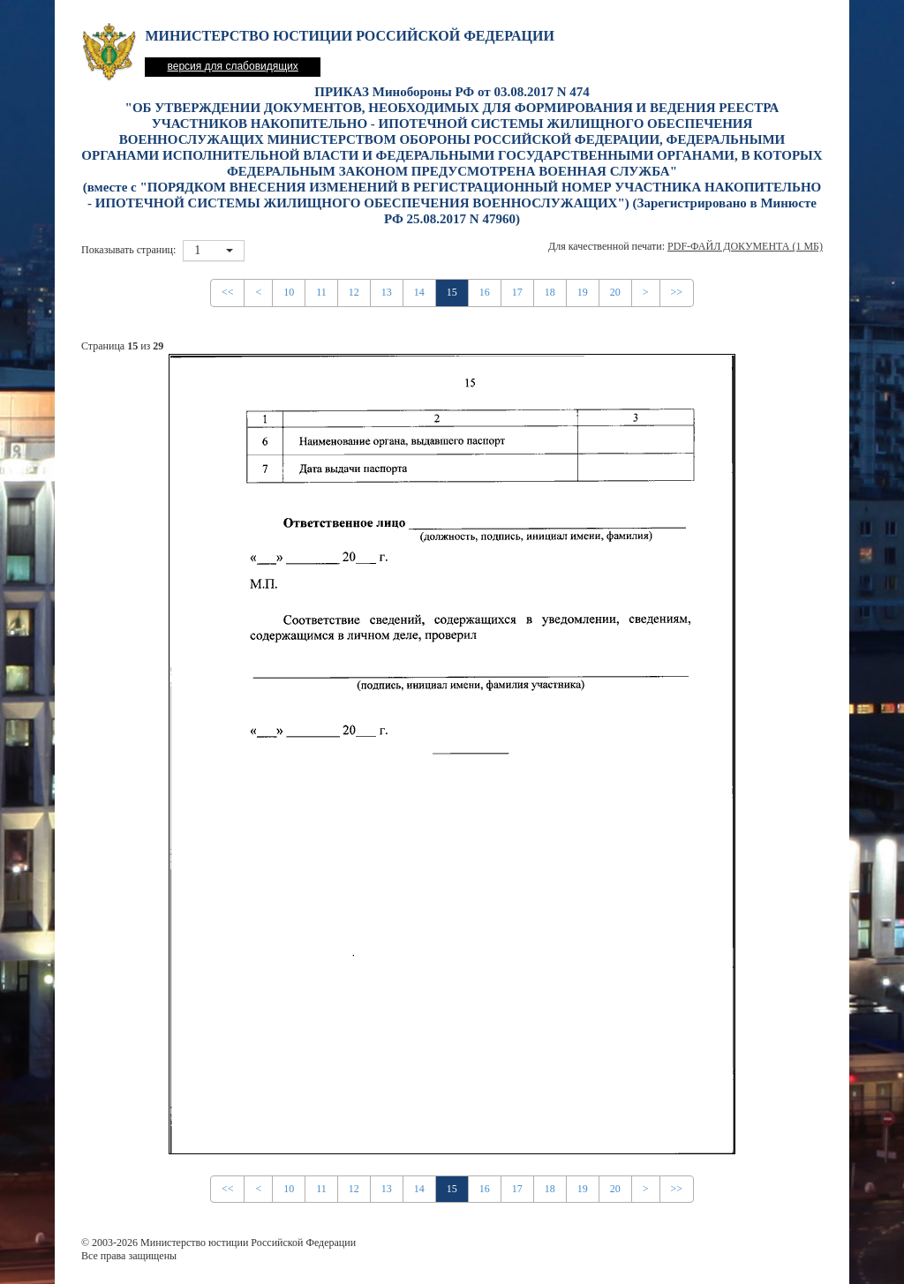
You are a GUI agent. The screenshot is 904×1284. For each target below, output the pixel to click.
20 (615, 292)
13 (386, 292)
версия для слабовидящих (232, 66)
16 (484, 292)
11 (321, 292)
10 (288, 292)
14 (419, 292)
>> (677, 292)
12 (354, 292)
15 (452, 292)
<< (228, 292)
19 (582, 292)
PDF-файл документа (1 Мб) (745, 246)
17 (517, 292)
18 (550, 292)
